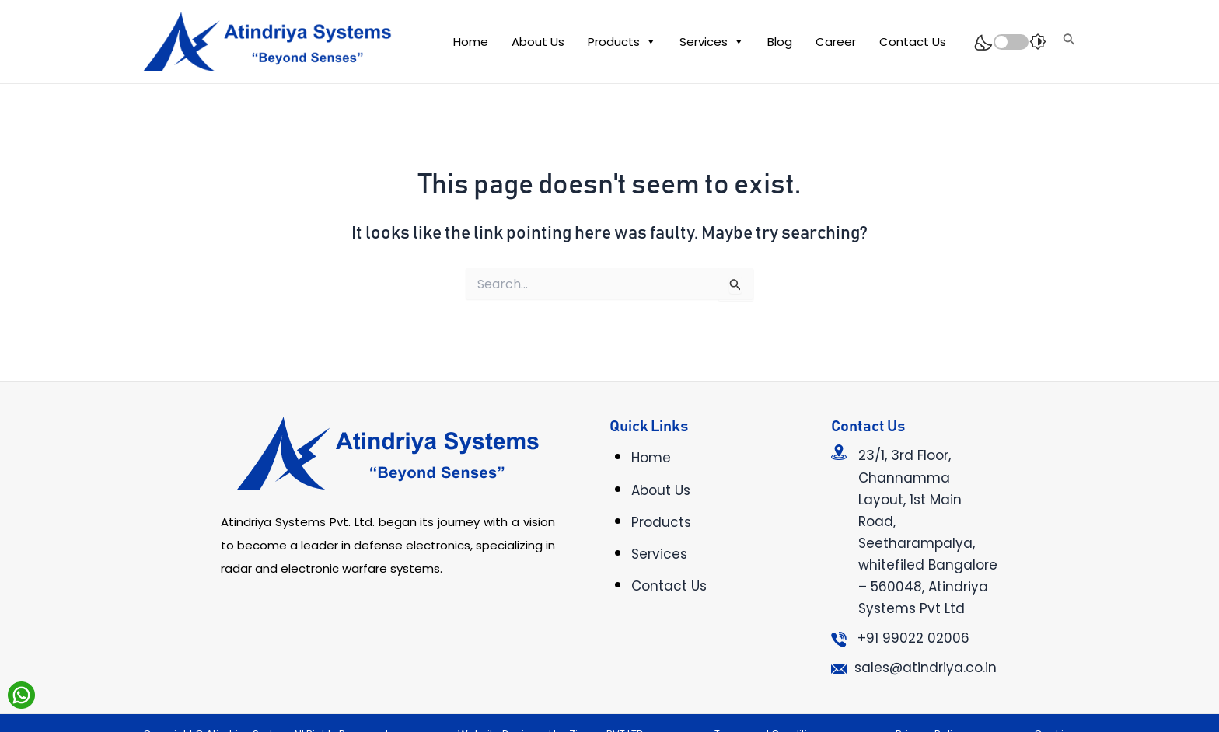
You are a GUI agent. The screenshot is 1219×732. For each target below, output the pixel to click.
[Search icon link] (1069, 41)
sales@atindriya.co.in (925, 667)
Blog (779, 41)
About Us (538, 41)
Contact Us (912, 41)
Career (836, 41)
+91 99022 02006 (913, 638)
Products (622, 42)
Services (711, 42)
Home (470, 41)
